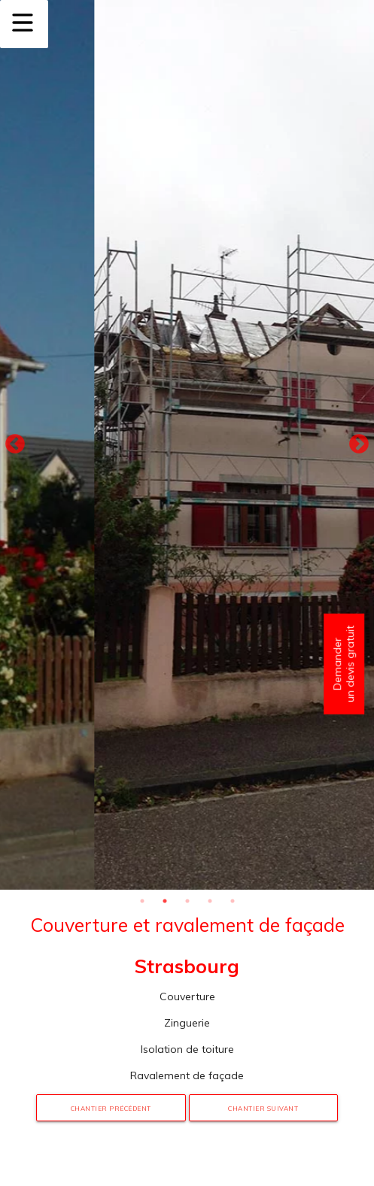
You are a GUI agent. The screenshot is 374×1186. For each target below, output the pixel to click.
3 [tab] (187, 900)
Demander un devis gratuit (343, 663)
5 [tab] (232, 900)
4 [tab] (209, 900)
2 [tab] (164, 900)
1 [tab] (142, 900)
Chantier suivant (263, 1108)
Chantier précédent (111, 1108)
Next (359, 444)
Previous (15, 444)
